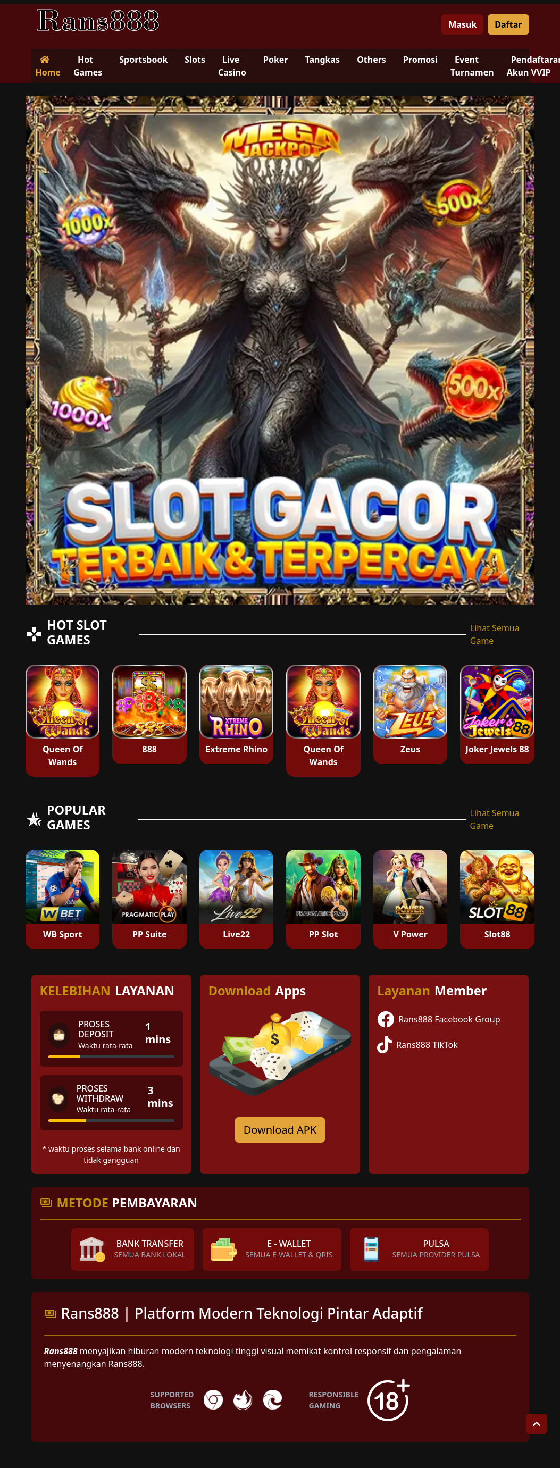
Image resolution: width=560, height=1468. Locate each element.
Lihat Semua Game (495, 634)
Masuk (462, 24)
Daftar (508, 24)
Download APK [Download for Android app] (280, 1129)
